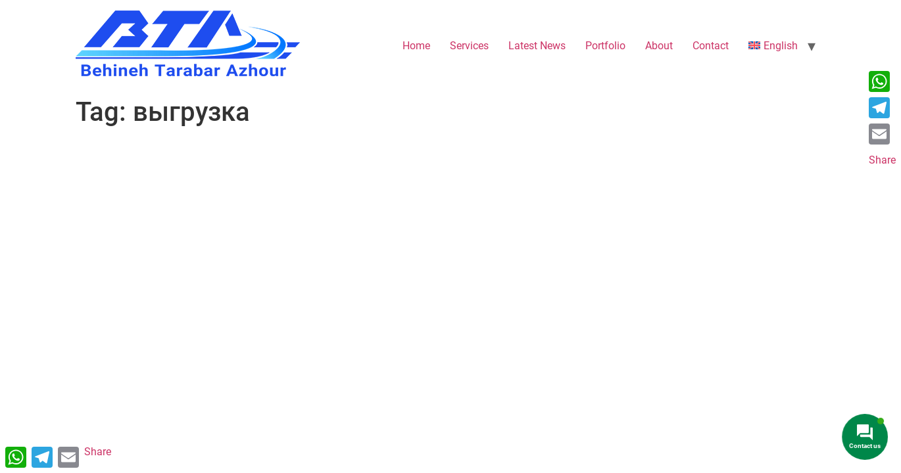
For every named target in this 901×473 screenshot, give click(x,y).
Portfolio (605, 45)
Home (416, 45)
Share (882, 160)
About (659, 45)
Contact (711, 45)
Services (469, 45)
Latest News (537, 45)
